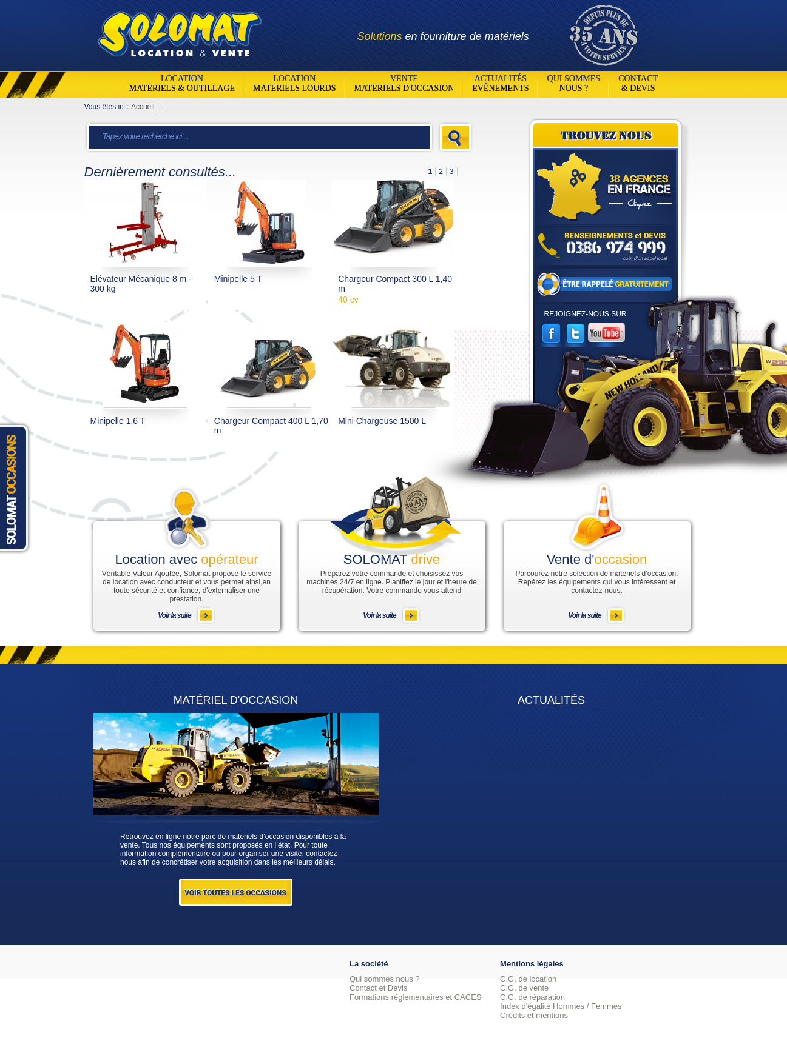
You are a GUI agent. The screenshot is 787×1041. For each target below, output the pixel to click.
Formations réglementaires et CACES (415, 997)
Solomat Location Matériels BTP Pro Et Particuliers (179, 30)
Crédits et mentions (534, 1015)
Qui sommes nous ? (385, 978)
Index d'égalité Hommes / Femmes (560, 1006)
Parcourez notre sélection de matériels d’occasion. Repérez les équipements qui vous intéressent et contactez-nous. (596, 582)
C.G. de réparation (532, 997)
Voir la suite (174, 615)
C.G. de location (528, 978)
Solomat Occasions (17, 488)
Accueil (143, 106)
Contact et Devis (378, 987)
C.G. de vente (524, 987)
